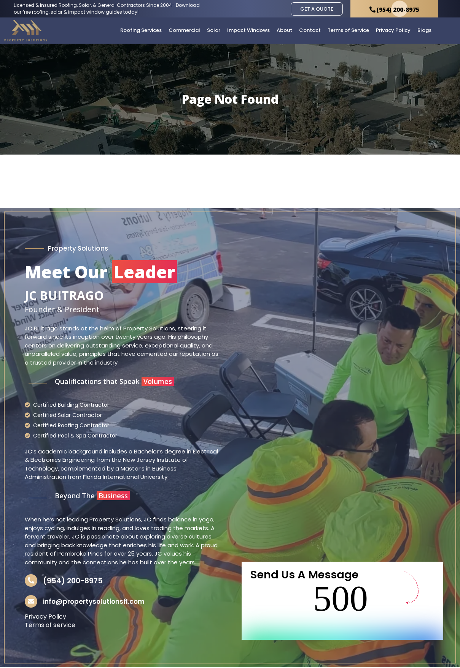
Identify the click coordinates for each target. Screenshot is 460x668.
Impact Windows (248, 30)
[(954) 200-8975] (31, 580)
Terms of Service (348, 30)
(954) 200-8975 (74, 581)
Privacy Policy (393, 30)
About (284, 30)
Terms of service (50, 626)
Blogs (424, 30)
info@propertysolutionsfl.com (95, 602)
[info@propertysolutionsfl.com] (31, 602)
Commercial (184, 30)
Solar (213, 30)
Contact (310, 30)
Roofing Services (141, 30)
